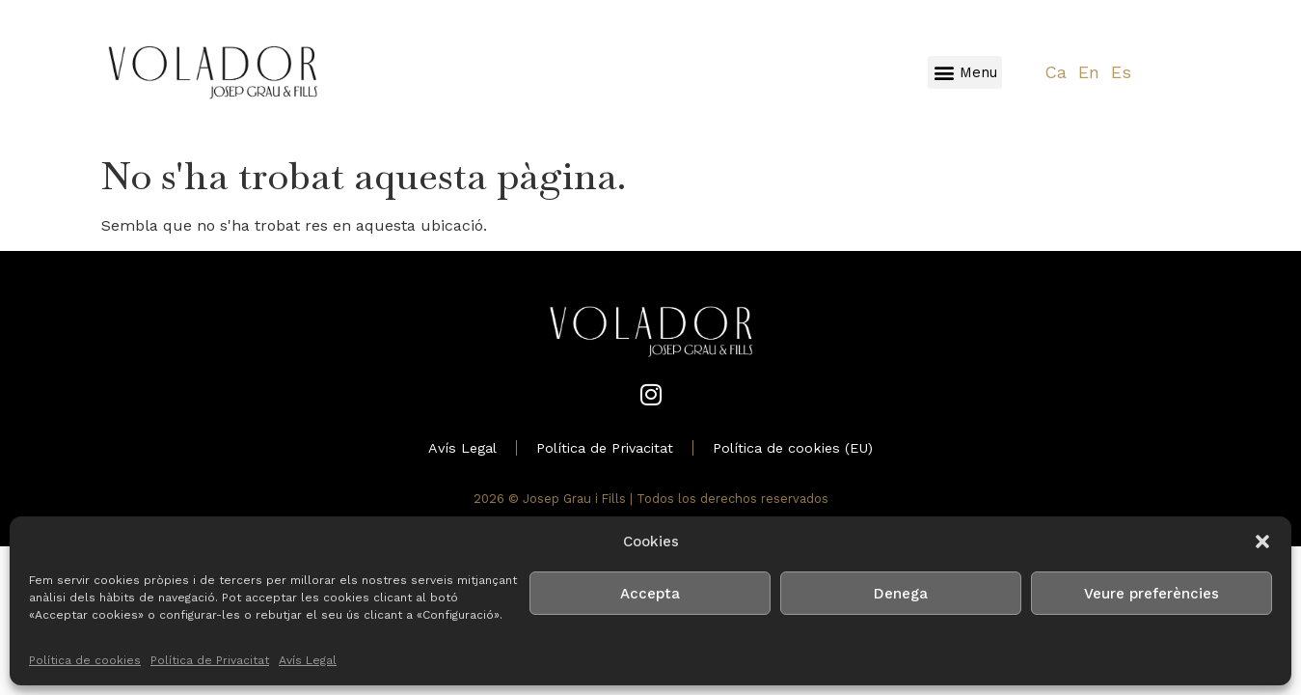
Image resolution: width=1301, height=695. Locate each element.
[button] (1262, 541)
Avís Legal (308, 660)
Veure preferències (1151, 593)
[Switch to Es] (1121, 73)
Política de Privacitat (209, 660)
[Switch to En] (1088, 73)
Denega (901, 593)
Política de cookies (85, 660)
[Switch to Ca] (1055, 73)
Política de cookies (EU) (793, 448)
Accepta (650, 593)
